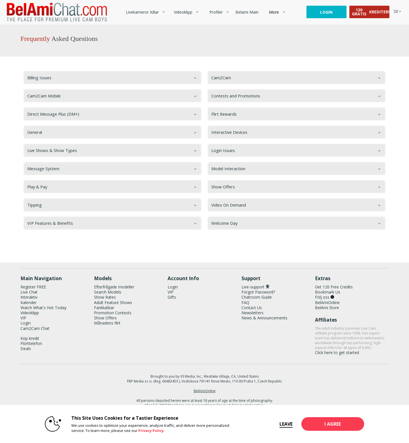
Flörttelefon (31, 343)
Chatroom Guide (256, 297)
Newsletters (252, 312)
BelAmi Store (327, 307)
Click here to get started (337, 352)
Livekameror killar (142, 12)
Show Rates (105, 297)
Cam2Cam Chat (34, 328)
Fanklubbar (104, 307)
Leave (284, 424)
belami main (246, 12)
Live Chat (28, 292)
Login (326, 12)
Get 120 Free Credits (334, 287)
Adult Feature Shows (113, 302)
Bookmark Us (327, 292)
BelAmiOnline (327, 302)
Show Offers (105, 318)
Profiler (216, 12)
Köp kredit (29, 338)
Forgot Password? (258, 292)
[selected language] (396, 11)
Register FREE (33, 287)
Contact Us (251, 307)
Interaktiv (28, 297)
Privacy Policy (149, 430)
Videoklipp (183, 12)
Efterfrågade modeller (114, 287)
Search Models (107, 292)
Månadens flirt (107, 323)
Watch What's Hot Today (43, 307)
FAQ (245, 302)
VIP (23, 318)
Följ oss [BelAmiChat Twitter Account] (324, 297)
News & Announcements (264, 318)
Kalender (28, 302)
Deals (25, 348)
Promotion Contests (113, 312)
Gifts (172, 297)
